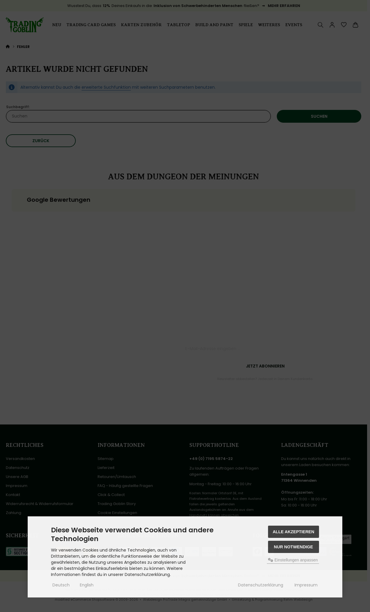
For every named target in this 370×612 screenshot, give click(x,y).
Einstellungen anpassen (293, 560)
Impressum (306, 585)
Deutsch (61, 585)
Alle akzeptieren (293, 531)
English (87, 585)
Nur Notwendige (293, 547)
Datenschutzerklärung (260, 585)
